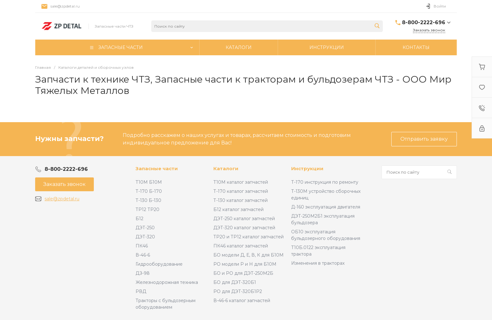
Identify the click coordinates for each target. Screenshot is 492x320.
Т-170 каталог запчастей (240, 191)
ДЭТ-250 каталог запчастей (244, 218)
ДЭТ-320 (145, 237)
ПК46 (142, 246)
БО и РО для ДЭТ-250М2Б (243, 273)
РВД (141, 291)
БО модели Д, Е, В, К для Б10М (248, 255)
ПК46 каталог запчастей (240, 246)
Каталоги (225, 168)
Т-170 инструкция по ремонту (324, 182)
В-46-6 (143, 255)
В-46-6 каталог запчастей (241, 300)
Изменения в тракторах (318, 263)
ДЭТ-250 (145, 228)
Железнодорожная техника (167, 282)
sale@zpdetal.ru (65, 6)
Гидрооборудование (159, 264)
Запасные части (157, 168)
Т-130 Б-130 (148, 200)
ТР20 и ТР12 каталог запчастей (248, 237)
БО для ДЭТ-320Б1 (234, 282)
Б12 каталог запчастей (238, 209)
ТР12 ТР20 (147, 209)
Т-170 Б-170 (149, 191)
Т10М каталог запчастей (240, 182)
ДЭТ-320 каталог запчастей (244, 228)
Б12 (139, 218)
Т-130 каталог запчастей (240, 200)
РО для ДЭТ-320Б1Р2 (237, 291)
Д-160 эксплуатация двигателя (325, 207)
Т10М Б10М (149, 182)
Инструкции (307, 168)
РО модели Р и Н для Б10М (244, 264)
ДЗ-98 (143, 273)
